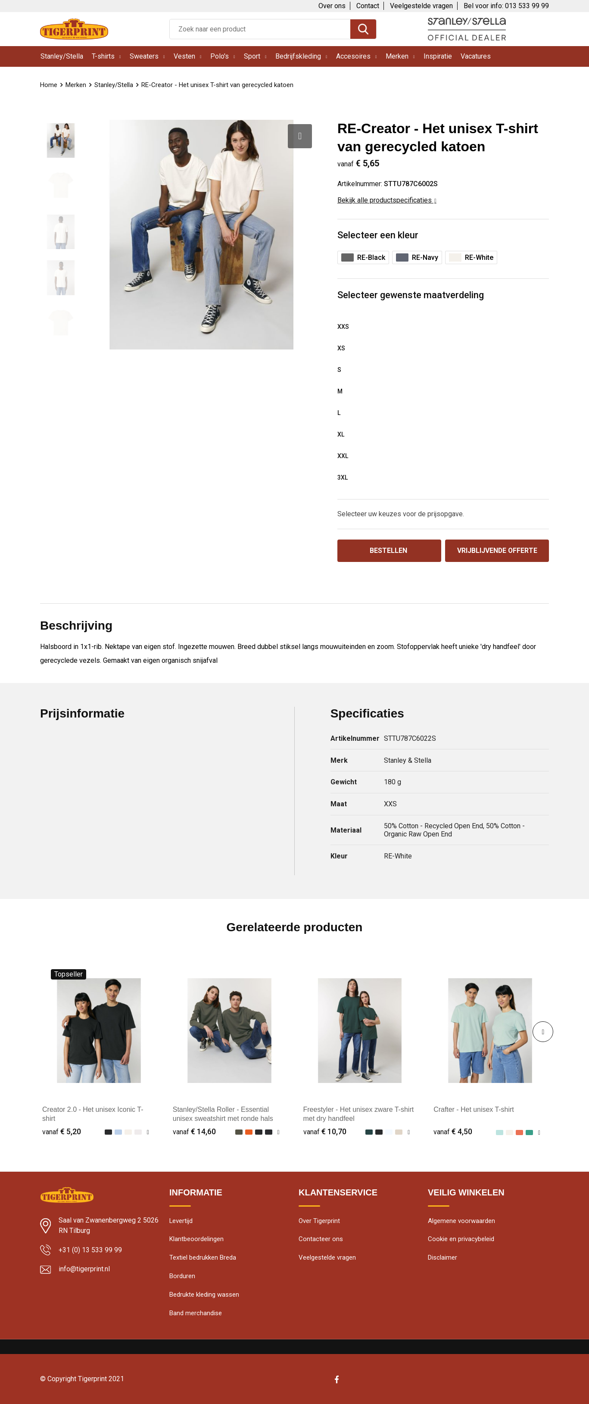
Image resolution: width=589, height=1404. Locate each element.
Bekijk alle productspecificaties (386, 200)
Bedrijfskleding (298, 56)
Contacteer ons (321, 1240)
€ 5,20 (61, 1131)
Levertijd (181, 1221)
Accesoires (353, 56)
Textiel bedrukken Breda (202, 1258)
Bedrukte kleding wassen (204, 1295)
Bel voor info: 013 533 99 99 (506, 6)
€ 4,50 (452, 1131)
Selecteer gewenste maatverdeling (410, 295)
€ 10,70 (324, 1131)
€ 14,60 (194, 1131)
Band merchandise (195, 1314)
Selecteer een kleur (377, 235)
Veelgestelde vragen (421, 6)
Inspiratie (438, 56)
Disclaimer (442, 1258)
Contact (367, 6)
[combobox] (260, 29)
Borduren (182, 1277)
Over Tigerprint (319, 1221)
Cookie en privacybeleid (461, 1240)
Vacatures (476, 56)
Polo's (219, 56)
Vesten (184, 56)
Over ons (332, 6)
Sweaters (144, 56)
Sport (252, 56)
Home (48, 85)
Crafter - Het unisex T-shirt (473, 1109)
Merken (397, 56)
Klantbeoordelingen (196, 1240)
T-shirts (103, 56)
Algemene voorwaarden (461, 1221)
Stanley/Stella (62, 56)
